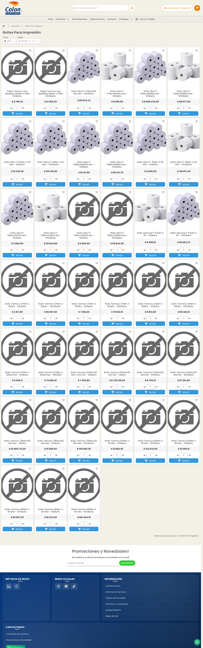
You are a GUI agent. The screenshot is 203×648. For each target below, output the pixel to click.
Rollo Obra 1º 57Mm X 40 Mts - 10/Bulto (17, 163)
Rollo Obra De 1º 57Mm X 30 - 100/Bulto (184, 234)
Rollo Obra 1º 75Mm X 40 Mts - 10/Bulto (150, 163)
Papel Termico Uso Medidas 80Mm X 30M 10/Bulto (17, 94)
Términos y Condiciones (117, 604)
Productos (15, 26)
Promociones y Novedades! (19, 640)
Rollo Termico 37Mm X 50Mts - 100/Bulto (117, 305)
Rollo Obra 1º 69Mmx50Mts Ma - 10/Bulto (84, 164)
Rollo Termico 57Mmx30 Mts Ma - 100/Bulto (184, 373)
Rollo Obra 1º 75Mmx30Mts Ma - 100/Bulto (50, 235)
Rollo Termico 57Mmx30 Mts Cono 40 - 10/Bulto (84, 373)
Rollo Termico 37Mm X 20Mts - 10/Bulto (17, 305)
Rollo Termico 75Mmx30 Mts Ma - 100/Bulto (84, 442)
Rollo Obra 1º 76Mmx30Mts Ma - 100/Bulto (117, 235)
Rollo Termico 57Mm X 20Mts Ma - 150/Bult (50, 373)
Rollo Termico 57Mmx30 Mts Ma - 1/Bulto (117, 373)
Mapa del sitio (112, 616)
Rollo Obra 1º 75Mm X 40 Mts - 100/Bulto (184, 163)
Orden (20, 37)
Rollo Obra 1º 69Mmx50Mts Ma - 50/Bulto (117, 164)
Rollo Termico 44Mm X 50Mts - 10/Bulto (150, 305)
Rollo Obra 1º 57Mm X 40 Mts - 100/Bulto (50, 163)
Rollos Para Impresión (34, 26)
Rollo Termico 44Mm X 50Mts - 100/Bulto (183, 305)
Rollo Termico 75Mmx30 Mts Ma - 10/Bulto (50, 442)
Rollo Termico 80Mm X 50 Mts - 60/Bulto (17, 510)
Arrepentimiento (113, 610)
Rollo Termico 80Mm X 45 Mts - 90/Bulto (150, 442)
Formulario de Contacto (17, 634)
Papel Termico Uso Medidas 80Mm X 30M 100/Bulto (51, 94)
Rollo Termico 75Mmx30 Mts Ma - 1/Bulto (17, 442)
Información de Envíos (116, 592)
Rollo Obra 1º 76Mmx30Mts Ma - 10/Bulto (84, 235)
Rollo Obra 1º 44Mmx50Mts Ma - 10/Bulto (150, 94)
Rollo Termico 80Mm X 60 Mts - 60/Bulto (84, 510)
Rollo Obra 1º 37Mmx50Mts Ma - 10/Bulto (117, 94)
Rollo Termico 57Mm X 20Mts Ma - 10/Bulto (17, 373)
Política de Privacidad (115, 598)
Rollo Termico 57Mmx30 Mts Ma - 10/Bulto (150, 373)
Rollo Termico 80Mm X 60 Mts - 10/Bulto (50, 510)
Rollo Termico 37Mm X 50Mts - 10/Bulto (84, 305)
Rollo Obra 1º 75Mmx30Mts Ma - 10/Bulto (17, 235)
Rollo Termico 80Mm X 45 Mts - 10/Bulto (117, 442)
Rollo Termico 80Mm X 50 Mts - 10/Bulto (183, 442)
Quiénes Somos (113, 586)
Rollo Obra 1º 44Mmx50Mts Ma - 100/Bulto (183, 94)
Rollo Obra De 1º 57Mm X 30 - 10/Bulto (150, 234)
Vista (5, 37)
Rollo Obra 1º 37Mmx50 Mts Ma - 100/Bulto (83, 92)
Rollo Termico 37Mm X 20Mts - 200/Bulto (50, 305)
